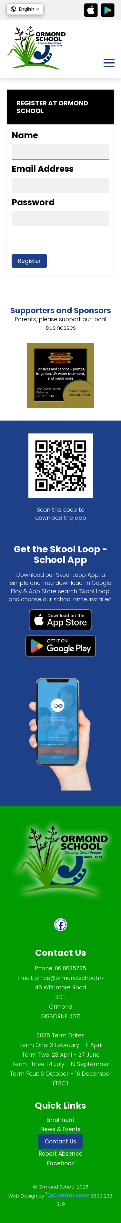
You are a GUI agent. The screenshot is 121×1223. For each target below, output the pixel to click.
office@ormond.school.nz (69, 978)
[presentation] (61, 241)
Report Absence (61, 1154)
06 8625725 (70, 968)
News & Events (60, 1129)
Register (29, 261)
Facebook (60, 1163)
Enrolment (60, 1120)
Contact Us (60, 1141)
